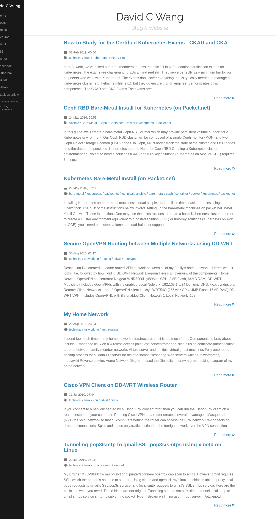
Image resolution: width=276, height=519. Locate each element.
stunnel (123, 465)
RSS (7, 51)
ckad (118, 58)
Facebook (11, 66)
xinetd (111, 465)
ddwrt (121, 258)
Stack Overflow (14, 94)
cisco (118, 400)
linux (91, 58)
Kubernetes (150, 123)
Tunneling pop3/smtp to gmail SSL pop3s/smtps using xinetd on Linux (147, 447)
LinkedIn (9, 80)
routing (110, 258)
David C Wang (15, 6)
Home (8, 15)
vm (108, 329)
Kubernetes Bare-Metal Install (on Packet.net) (123, 178)
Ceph (107, 123)
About (8, 44)
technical (79, 58)
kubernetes (104, 58)
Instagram (11, 73)
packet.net (116, 193)
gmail (100, 465)
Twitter (9, 58)
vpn (99, 400)
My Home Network (90, 314)
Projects (10, 29)
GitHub (9, 87)
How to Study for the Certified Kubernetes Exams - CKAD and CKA (150, 42)
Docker (135, 123)
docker (199, 193)
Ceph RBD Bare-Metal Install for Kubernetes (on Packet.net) (141, 108)
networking (95, 258)
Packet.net (168, 123)
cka (126, 58)
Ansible (78, 123)
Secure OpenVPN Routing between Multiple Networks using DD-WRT (152, 243)
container (186, 193)
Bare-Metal (93, 123)
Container (120, 123)
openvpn (134, 258)
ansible (145, 193)
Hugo (15, 106)
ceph (173, 193)
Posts (8, 22)
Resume (10, 37)
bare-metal (80, 193)
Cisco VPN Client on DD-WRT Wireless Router (124, 385)
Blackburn (15, 110)
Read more (229, 98)
